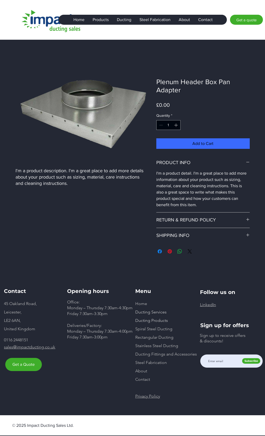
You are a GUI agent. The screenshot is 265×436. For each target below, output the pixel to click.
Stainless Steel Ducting (156, 345)
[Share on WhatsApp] (180, 251)
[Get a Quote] (23, 364)
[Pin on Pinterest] (170, 251)
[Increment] (176, 125)
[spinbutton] (168, 125)
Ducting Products (151, 320)
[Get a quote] (246, 20)
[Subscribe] (251, 361)
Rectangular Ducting (154, 337)
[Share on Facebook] (160, 251)
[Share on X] (190, 251)
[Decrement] (160, 125)
